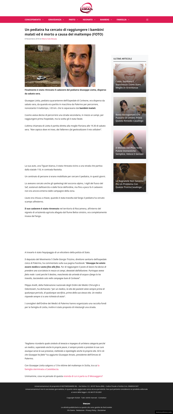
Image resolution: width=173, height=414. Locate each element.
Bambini (107, 19)
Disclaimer (102, 410)
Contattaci (102, 398)
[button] (147, 19)
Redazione (80, 410)
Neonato (90, 19)
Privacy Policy (91, 410)
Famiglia (124, 19)
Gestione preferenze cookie (164, 412)
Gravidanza (57, 19)
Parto (75, 19)
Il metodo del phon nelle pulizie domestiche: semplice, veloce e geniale (130, 150)
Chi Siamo (71, 410)
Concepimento (35, 19)
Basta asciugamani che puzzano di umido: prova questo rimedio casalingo (129, 117)
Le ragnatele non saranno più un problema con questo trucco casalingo (130, 184)
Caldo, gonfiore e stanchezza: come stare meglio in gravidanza (128, 84)
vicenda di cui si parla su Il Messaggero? (83, 376)
